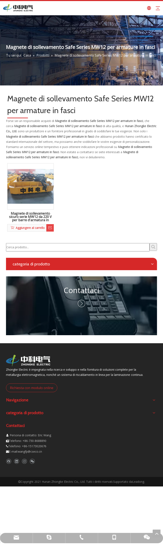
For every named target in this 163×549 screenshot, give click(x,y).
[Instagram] (24, 461)
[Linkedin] (16, 461)
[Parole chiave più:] (153, 247)
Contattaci (81, 290)
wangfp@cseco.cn (30, 451)
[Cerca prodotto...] (78, 247)
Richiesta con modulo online (31, 388)
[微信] (32, 461)
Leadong (138, 482)
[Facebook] (8, 461)
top (157, 533)
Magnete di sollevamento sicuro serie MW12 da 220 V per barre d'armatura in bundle (30, 217)
